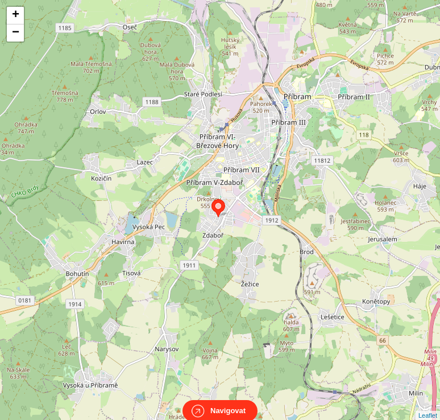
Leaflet (427, 405)
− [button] (15, 33)
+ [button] (15, 15)
